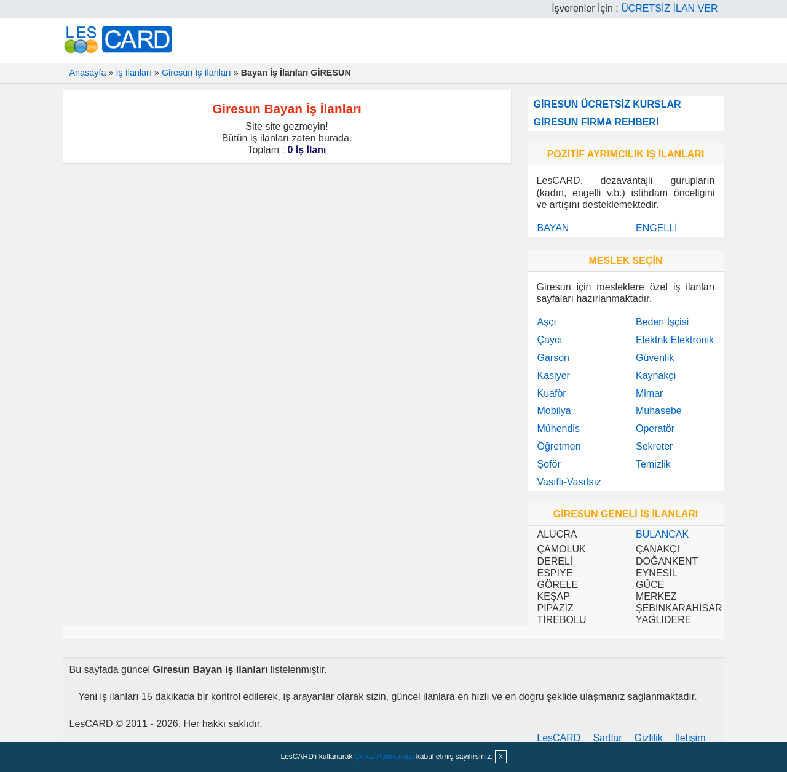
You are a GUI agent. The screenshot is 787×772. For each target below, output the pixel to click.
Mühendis (558, 428)
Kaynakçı (656, 375)
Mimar (649, 393)
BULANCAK (662, 534)
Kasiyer (553, 375)
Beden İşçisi (662, 322)
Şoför (549, 464)
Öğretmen (559, 446)
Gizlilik (649, 738)
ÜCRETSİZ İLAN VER (669, 8)
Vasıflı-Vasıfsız (569, 482)
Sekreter (654, 446)
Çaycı (550, 340)
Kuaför (551, 393)
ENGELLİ (657, 228)
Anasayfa (87, 73)
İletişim (690, 738)
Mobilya (554, 410)
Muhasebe (659, 410)
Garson (553, 357)
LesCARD (558, 738)
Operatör (655, 428)
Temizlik (653, 464)
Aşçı (546, 322)
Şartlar (607, 738)
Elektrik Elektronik (675, 340)
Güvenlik (655, 357)
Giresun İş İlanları (196, 73)
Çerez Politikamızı (384, 756)
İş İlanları (134, 73)
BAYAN (553, 228)
